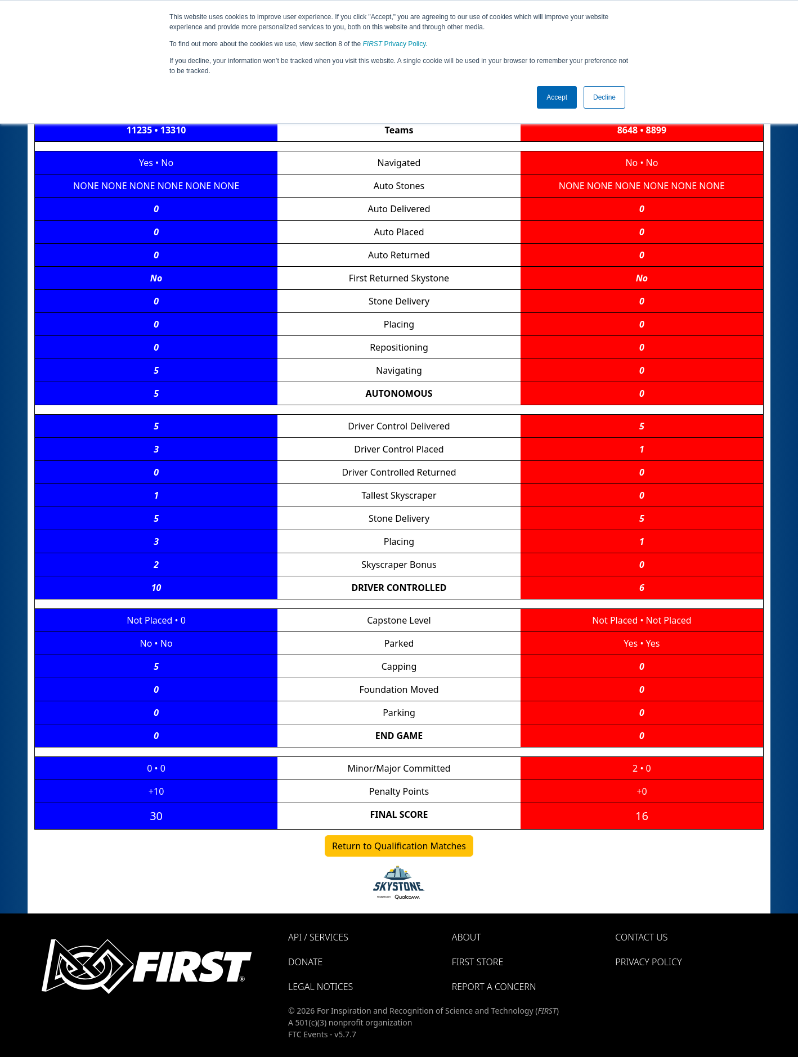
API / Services (318, 937)
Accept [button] (556, 97)
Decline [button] (604, 97)
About (466, 937)
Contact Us (641, 937)
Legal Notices (320, 986)
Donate (305, 962)
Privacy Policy (394, 44)
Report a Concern (494, 986)
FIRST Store (478, 962)
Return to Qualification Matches (399, 846)
